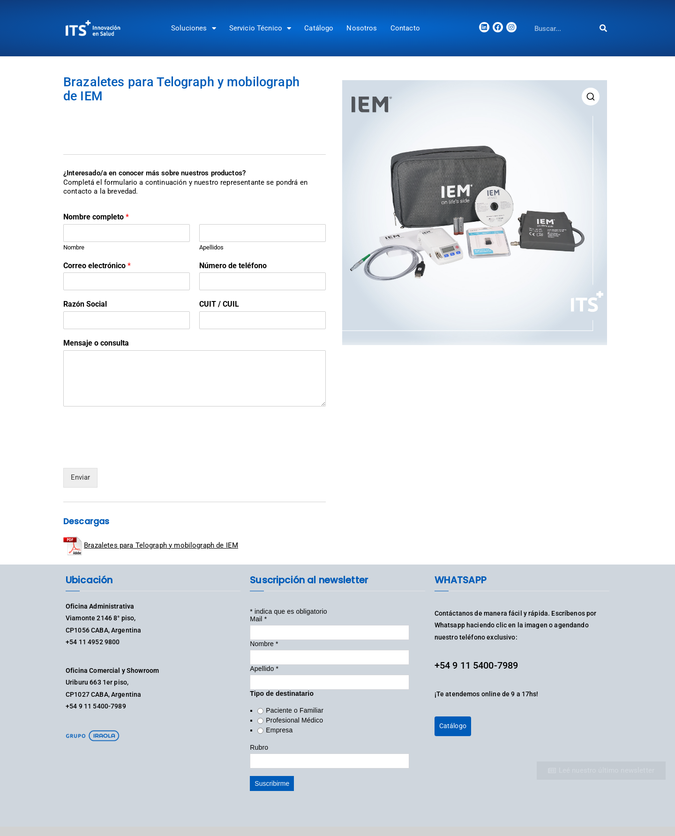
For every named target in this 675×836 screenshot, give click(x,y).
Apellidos (211, 247)
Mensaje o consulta (96, 343)
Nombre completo (96, 216)
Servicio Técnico (260, 28)
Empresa (279, 730)
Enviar (80, 477)
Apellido (264, 668)
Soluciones (193, 28)
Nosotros (361, 28)
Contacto (405, 28)
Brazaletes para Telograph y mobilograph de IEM (161, 545)
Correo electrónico (97, 265)
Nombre (73, 247)
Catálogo (318, 28)
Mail (258, 619)
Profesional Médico (294, 720)
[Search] (603, 28)
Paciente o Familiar (294, 710)
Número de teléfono (233, 265)
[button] (591, 96)
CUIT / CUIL (219, 304)
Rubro (259, 747)
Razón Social (85, 304)
